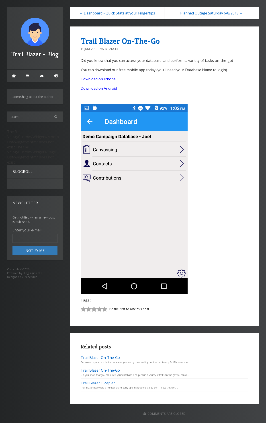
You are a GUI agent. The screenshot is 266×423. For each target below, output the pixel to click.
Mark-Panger (109, 49)
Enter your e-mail (26, 230)
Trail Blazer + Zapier (98, 382)
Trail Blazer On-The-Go (120, 41)
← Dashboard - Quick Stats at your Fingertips (117, 13)
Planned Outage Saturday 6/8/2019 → (211, 13)
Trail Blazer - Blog (35, 38)
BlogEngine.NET (33, 273)
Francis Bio (30, 277)
